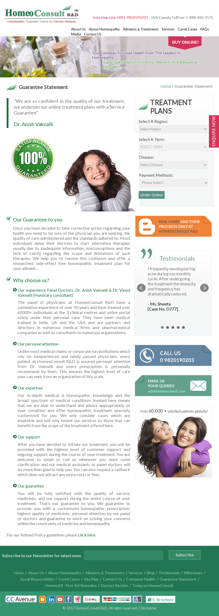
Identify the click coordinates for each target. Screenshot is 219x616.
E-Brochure (160, 599)
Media (76, 34)
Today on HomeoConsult (153, 585)
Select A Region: (153, 121)
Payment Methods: (156, 175)
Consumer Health (140, 579)
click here (86, 534)
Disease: (146, 156)
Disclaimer (149, 608)
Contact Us (92, 34)
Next (204, 288)
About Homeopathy (104, 29)
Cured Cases (187, 29)
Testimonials (169, 572)
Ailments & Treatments (141, 29)
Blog (150, 572)
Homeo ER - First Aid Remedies (71, 585)
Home (166, 86)
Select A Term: (152, 139)
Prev (141, 288)
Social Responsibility (37, 579)
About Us (78, 29)
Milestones (193, 572)
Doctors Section (114, 585)
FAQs (204, 29)
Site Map (91, 579)
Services (168, 29)
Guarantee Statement (178, 579)
